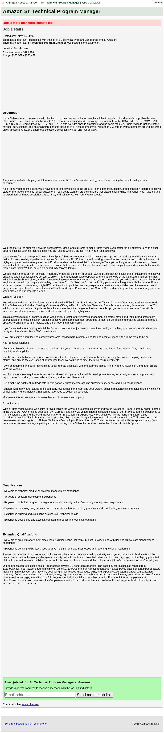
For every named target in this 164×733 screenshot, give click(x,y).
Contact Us (94, 2)
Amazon (12, 2)
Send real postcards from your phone (25, 723)
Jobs (84, 2)
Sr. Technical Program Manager (60, 2)
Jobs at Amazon (29, 2)
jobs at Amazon (30, 704)
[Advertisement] (82, 85)
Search (158, 2)
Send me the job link (94, 695)
